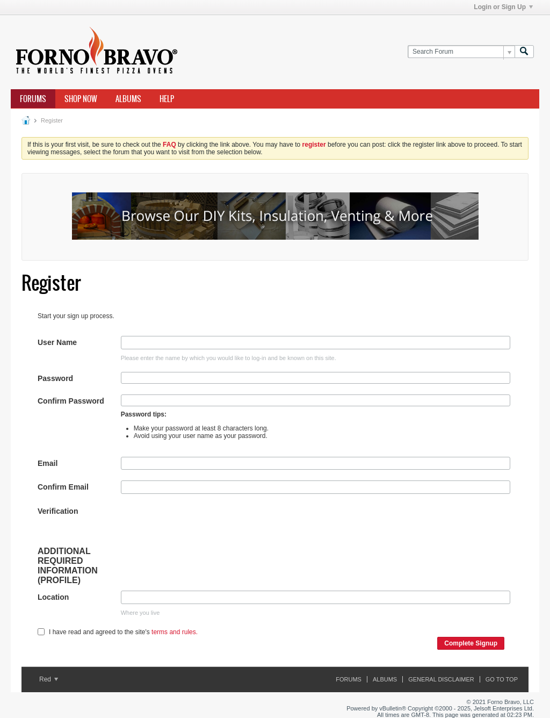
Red (48, 679)
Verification (58, 511)
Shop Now (80, 99)
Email (47, 463)
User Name (57, 342)
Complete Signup (470, 643)
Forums (33, 99)
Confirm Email (63, 487)
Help (167, 99)
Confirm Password (71, 401)
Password (55, 378)
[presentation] (202, 526)
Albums (128, 99)
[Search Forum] (461, 52)
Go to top (502, 679)
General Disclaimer (441, 679)
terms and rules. (174, 632)
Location (53, 597)
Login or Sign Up (503, 7)
